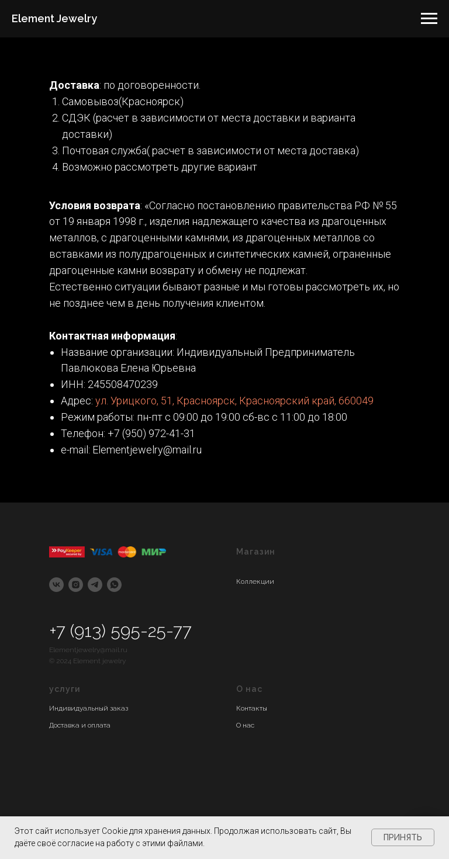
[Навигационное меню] (429, 19)
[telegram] (95, 584)
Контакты (251, 708)
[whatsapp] (114, 584)
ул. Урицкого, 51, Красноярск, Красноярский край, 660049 (234, 400)
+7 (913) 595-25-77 (120, 631)
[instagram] (75, 584)
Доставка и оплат (77, 725)
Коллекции (255, 581)
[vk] (56, 584)
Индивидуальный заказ (88, 708)
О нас (245, 725)
